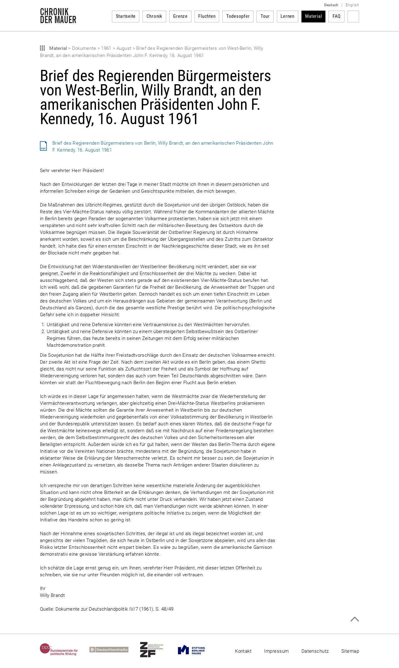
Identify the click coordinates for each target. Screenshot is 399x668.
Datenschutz (315, 651)
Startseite (126, 16)
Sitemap (350, 651)
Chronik (154, 16)
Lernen (288, 16)
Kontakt (243, 651)
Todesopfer (238, 16)
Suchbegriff (353, 16)
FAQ (337, 16)
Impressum (276, 651)
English (352, 5)
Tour (265, 16)
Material (313, 16)
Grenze (180, 16)
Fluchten (206, 16)
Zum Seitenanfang (354, 619)
